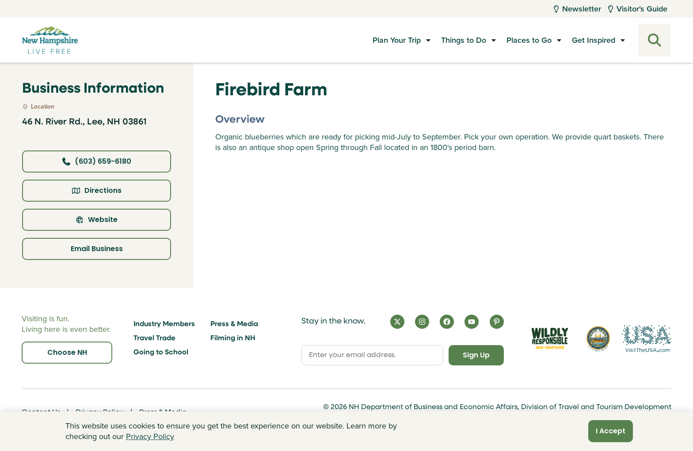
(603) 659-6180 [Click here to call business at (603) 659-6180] (96, 161)
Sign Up (476, 355)
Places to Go (529, 40)
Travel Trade (154, 338)
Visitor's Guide (637, 9)
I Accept (610, 431)
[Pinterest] (497, 322)
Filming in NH (232, 338)
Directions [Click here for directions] (97, 190)
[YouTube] (472, 322)
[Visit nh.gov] (598, 338)
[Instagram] (422, 322)
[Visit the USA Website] (646, 338)
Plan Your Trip (397, 40)
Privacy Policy (150, 436)
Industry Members (164, 324)
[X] (397, 322)
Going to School (160, 352)
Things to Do (463, 40)
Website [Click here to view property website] (97, 219)
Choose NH (67, 352)
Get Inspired (593, 40)
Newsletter (577, 9)
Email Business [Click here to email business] (97, 249)
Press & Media (234, 324)
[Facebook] (447, 322)
